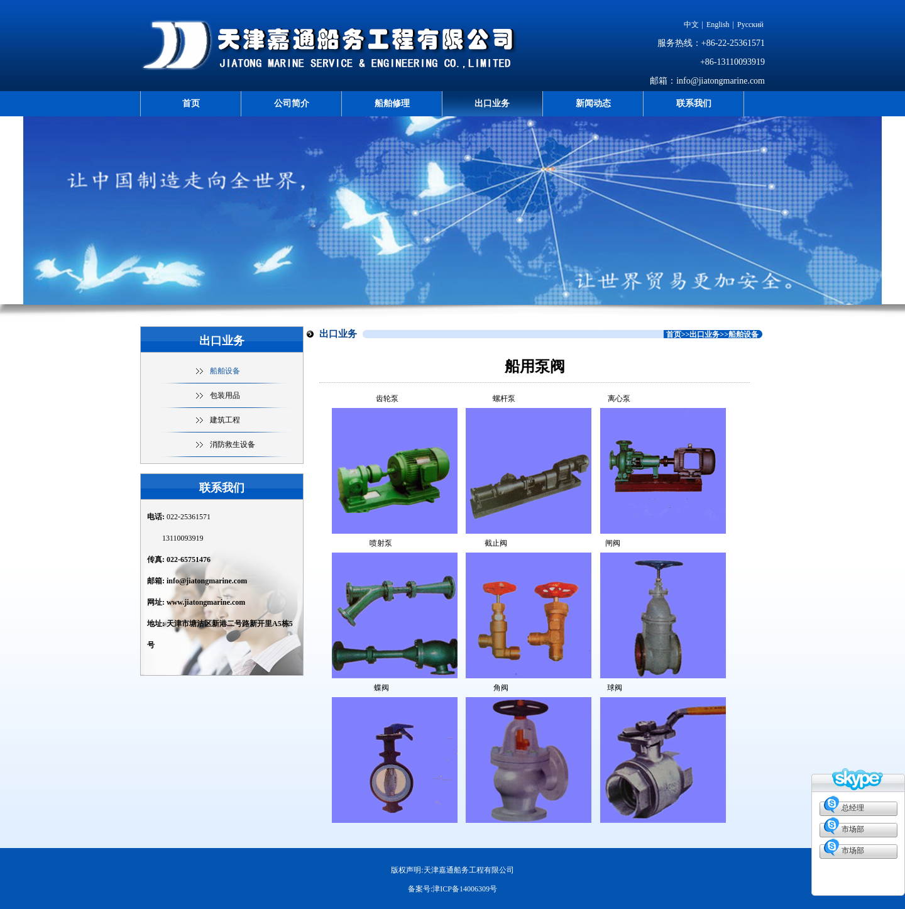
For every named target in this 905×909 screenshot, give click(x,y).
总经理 (853, 807)
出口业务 (492, 103)
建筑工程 (225, 420)
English (718, 24)
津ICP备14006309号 (464, 888)
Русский (750, 24)
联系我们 (693, 103)
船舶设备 (225, 370)
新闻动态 (593, 103)
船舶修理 (392, 103)
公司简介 (291, 103)
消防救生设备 (232, 444)
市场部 (853, 829)
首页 (191, 103)
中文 (691, 24)
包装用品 (225, 395)
